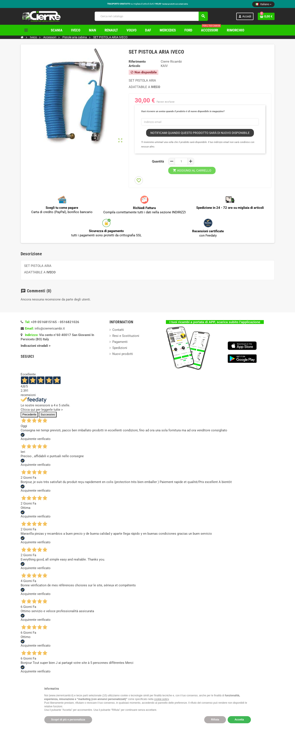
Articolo (134, 66)
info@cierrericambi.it (50, 328)
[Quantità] (181, 161)
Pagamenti (120, 342)
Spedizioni (119, 348)
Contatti (118, 330)
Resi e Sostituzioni (125, 336)
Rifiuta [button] (215, 719)
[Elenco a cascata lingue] (263, 4)
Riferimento (137, 61)
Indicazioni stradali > (36, 346)
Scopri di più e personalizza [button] (68, 719)
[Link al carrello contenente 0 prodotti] (266, 16)
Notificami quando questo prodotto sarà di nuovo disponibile (200, 133)
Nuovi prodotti (122, 354)
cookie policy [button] (161, 699)
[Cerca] (151, 16)
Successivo (48, 414)
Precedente (29, 414)
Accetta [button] (239, 719)
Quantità (158, 161)
